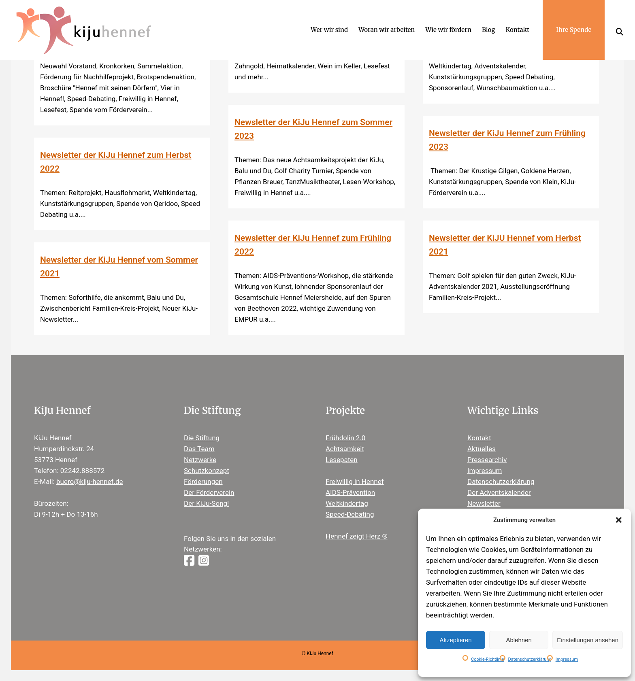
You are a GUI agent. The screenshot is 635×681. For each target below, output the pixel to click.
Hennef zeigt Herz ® (357, 536)
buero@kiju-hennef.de (89, 481)
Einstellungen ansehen (587, 639)
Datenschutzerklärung (530, 659)
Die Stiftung (201, 438)
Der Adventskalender (499, 492)
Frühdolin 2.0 (345, 438)
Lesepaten (342, 460)
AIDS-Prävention (350, 492)
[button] (619, 520)
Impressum (567, 659)
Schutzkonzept (206, 471)
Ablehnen (518, 639)
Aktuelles (481, 449)
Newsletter (484, 503)
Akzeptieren (455, 639)
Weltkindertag (347, 503)
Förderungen (203, 481)
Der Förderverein (209, 492)
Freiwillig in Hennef (355, 481)
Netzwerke (200, 460)
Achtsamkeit (345, 449)
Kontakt (479, 438)
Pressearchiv (487, 460)
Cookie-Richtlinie (487, 659)
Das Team (199, 449)
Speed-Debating (350, 514)
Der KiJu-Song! (206, 503)
